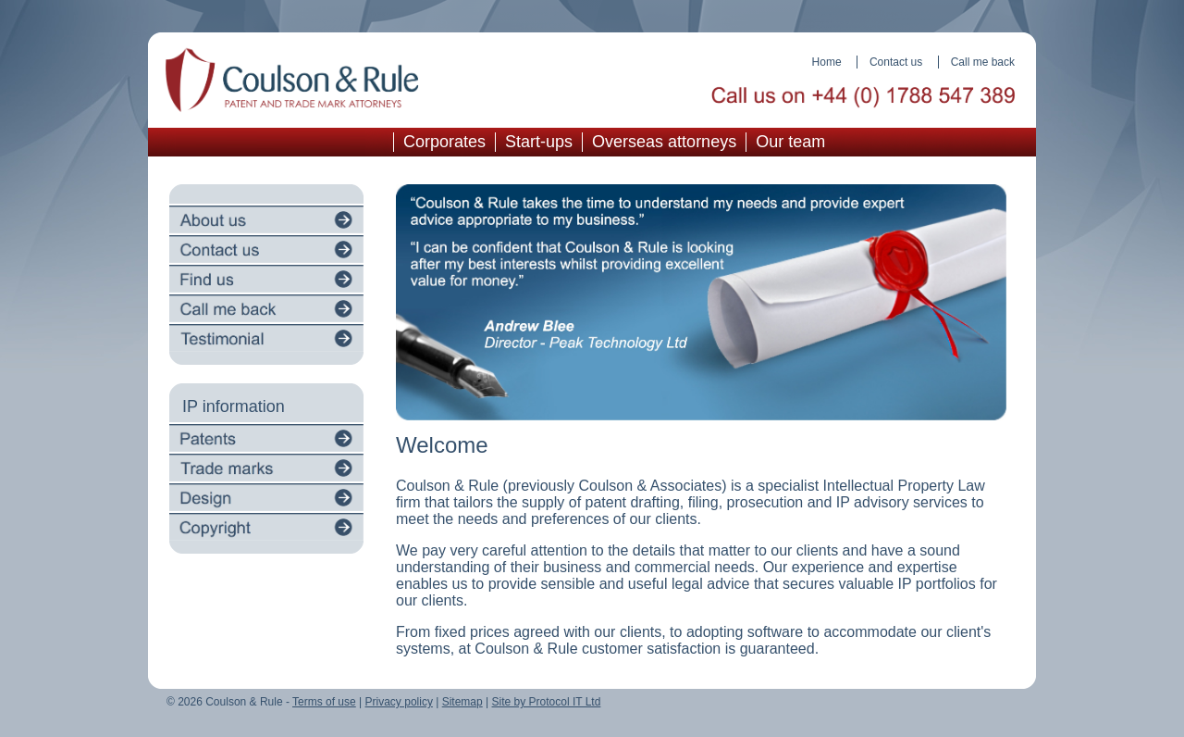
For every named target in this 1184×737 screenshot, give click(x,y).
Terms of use (324, 701)
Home (827, 62)
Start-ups (539, 141)
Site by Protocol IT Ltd (546, 701)
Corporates (444, 141)
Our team (790, 141)
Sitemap (462, 701)
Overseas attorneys (664, 141)
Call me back (983, 62)
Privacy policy (399, 701)
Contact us (896, 62)
